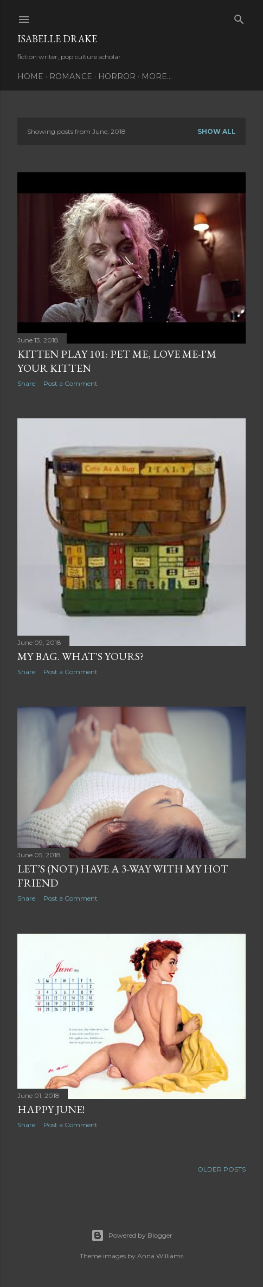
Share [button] (26, 383)
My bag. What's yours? (80, 656)
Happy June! (51, 1109)
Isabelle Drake (57, 39)
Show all (216, 131)
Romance (70, 76)
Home (30, 76)
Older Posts (221, 1169)
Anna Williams (160, 1256)
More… (157, 76)
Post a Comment (70, 383)
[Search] (239, 17)
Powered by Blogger (131, 1235)
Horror (117, 76)
